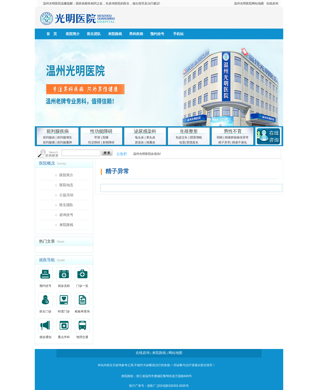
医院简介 (73, 34)
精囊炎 (150, 142)
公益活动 (66, 195)
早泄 (97, 137)
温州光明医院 (52, 3)
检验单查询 (82, 303)
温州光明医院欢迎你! (147, 154)
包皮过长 (182, 137)
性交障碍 (94, 142)
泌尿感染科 (145, 131)
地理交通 (82, 328)
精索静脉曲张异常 (237, 137)
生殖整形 (189, 131)
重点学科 (63, 328)
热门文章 (47, 241)
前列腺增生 (64, 137)
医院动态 (66, 185)
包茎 (182, 142)
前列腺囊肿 (64, 142)
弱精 (220, 137)
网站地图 (258, 3)
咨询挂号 (66, 215)
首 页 (51, 34)
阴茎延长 (193, 142)
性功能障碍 (101, 131)
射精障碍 (109, 142)
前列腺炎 (49, 137)
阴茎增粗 (196, 137)
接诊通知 (45, 328)
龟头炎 (139, 137)
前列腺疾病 (57, 131)
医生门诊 (45, 303)
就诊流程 (63, 277)
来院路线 (115, 34)
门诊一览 (82, 277)
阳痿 (106, 137)
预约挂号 (157, 34)
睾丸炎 (150, 137)
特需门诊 (63, 303)
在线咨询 (272, 3)
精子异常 (224, 142)
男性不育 (233, 131)
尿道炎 (139, 142)
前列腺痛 (49, 142)
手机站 (178, 34)
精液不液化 (239, 142)
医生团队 (94, 34)
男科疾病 (136, 34)
